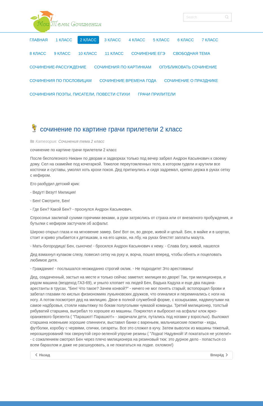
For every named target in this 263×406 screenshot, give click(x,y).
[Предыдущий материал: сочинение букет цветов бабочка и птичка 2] (42, 355)
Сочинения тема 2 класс (81, 141)
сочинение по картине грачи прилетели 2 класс (111, 129)
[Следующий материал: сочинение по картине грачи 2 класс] (219, 355)
